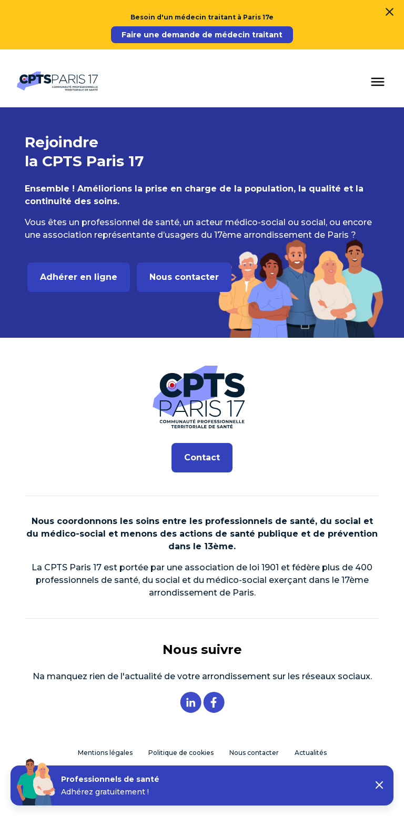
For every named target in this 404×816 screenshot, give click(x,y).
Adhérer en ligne (78, 277)
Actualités (311, 753)
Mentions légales (105, 753)
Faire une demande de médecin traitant (202, 34)
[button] (379, 785)
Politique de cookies (181, 753)
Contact (202, 457)
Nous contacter (184, 277)
